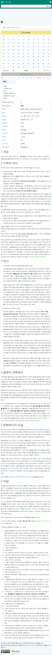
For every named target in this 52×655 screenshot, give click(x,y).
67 (38, 57)
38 (43, 46)
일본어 (4, 116)
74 (23, 60)
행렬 (49, 201)
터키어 (4, 140)
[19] (4, 487)
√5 (27, 78)
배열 (29, 377)
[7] (36, 180)
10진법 (7, 606)
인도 (37, 156)
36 (33, 46)
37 (38, 46)
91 (8, 67)
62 (13, 57)
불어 (15, 432)
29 (48, 43)
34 (23, 46)
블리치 (41, 466)
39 (48, 46)
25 (28, 43)
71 (8, 60)
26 (33, 43)
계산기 (3, 404)
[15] (25, 323)
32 (13, 46)
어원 (2, 432)
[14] (19, 313)
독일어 (4, 130)
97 (38, 67)
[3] (33, 115)
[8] (41, 222)
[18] (28, 485)
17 (38, 40)
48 (43, 50)
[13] (20, 304)
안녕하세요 (4, 521)
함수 (34, 591)
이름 (22, 521)
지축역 (17, 509)
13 (18, 40)
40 (3, 50)
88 (43, 64)
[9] (27, 228)
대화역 (44, 502)
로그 (9, 234)
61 (8, 57)
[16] (47, 410)
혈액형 (3, 450)
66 (33, 57)
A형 (2, 453)
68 (43, 57)
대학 (2, 527)
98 (43, 67)
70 (3, 60)
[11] (45, 249)
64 (23, 57)
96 (33, 67)
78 (43, 60)
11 (8, 40)
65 (28, 57)
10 (3, 40)
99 (48, 67)
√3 (23, 78)
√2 (18, 78)
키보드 (16, 491)
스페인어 (5, 126)
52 (13, 53)
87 (38, 64)
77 (38, 60)
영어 (3, 113)
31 (8, 46)
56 (33, 53)
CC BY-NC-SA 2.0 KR (31, 645)
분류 (4, 27)
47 (38, 50)
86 (33, 64)
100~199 (46, 70)
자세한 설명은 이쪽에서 (38, 257)
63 (18, 57)
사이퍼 (18, 440)
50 (3, 53)
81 (8, 64)
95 (28, 67)
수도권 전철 (4, 502)
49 (48, 50)
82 (13, 64)
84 (23, 64)
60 (3, 57)
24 (23, 43)
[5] (31, 119)
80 (3, 64)
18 (43, 40)
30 (3, 46)
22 (13, 43)
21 (8, 43)
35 (28, 46)
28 (43, 43)
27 (38, 43)
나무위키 (22, 74)
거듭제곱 (10, 236)
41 (8, 50)
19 (48, 40)
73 (18, 60)
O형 (24, 455)
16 (33, 40)
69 (48, 57)
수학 (28, 74)
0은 (23, 278)
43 (18, 50)
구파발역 (38, 504)
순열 (10, 245)
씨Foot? (38, 432)
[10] (46, 246)
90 (3, 67)
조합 (15, 245)
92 (13, 67)
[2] (30, 115)
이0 (4, 523)
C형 (42, 453)
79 (48, 60)
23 (18, 43)
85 (28, 64)
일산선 (37, 509)
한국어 (4, 109)
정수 (17, 27)
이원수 (40, 234)
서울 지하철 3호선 (22, 504)
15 (28, 40)
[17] (32, 413)
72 (13, 60)
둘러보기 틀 (11, 27)
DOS (21, 491)
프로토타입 (19, 461)
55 (28, 53)
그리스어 (5, 143)
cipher (46, 429)
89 (48, 64)
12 (13, 40)
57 (38, 53)
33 (18, 46)
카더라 (37, 421)
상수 (31, 74)
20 (3, 43)
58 (43, 53)
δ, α (48, 78)
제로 (11, 440)
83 (18, 64)
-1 (1, 156)
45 (28, 50)
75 (28, 60)
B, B (39, 78)
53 (18, 53)
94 (23, 67)
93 (18, 67)
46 (33, 50)
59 (48, 53)
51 (8, 53)
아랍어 (4, 137)
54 (23, 53)
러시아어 (5, 133)
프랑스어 (5, 123)
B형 (35, 450)
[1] (32, 112)
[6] (33, 133)
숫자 (19, 432)
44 (23, 50)
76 (33, 60)
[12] (13, 296)
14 (23, 40)
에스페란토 (5, 147)
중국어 (4, 119)
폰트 (32, 495)
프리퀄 (33, 461)
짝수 (7, 297)
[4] (38, 115)
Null (8, 390)
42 (13, 50)
